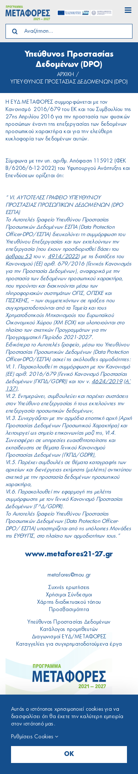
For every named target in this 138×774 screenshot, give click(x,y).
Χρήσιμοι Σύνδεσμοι (69, 595)
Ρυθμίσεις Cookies (34, 736)
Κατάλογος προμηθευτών (69, 629)
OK (69, 754)
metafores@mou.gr (69, 575)
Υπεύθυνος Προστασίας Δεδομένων (68, 622)
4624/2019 (107, 381)
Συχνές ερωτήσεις (68, 587)
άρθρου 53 (19, 256)
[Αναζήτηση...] (69, 31)
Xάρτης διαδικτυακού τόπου (69, 602)
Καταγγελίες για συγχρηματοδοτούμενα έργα (69, 644)
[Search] (15, 31)
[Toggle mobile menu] (128, 10)
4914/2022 (63, 256)
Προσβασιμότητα (69, 609)
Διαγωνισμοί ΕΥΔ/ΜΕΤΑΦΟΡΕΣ (69, 636)
